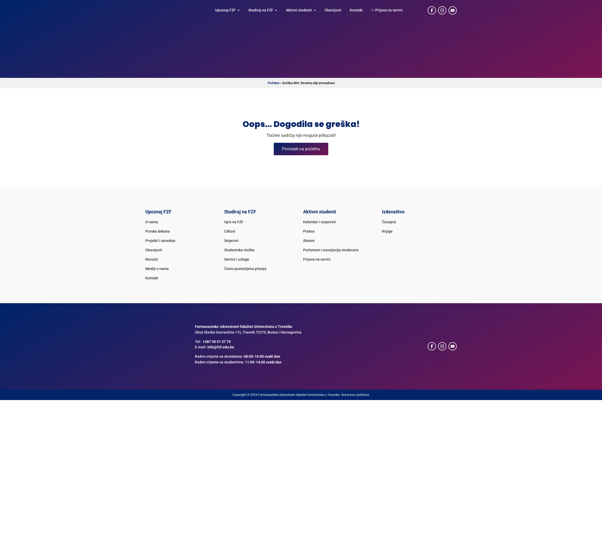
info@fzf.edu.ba (220, 347)
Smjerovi (231, 241)
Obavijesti (153, 250)
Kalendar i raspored (319, 222)
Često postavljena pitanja (245, 269)
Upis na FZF (233, 222)
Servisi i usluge (236, 259)
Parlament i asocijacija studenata (331, 250)
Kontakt (151, 278)
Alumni (309, 241)
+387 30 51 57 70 (217, 342)
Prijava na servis (316, 259)
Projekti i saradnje (160, 241)
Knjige (387, 231)
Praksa (308, 231)
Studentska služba (239, 250)
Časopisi (389, 222)
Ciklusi (229, 231)
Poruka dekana (157, 231)
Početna (273, 83)
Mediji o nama (157, 269)
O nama (151, 222)
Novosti (151, 259)
